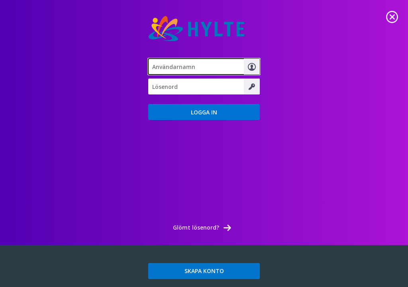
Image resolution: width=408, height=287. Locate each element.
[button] (204, 112)
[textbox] (204, 67)
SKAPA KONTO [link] (204, 271)
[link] (392, 16)
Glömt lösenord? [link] (196, 227)
